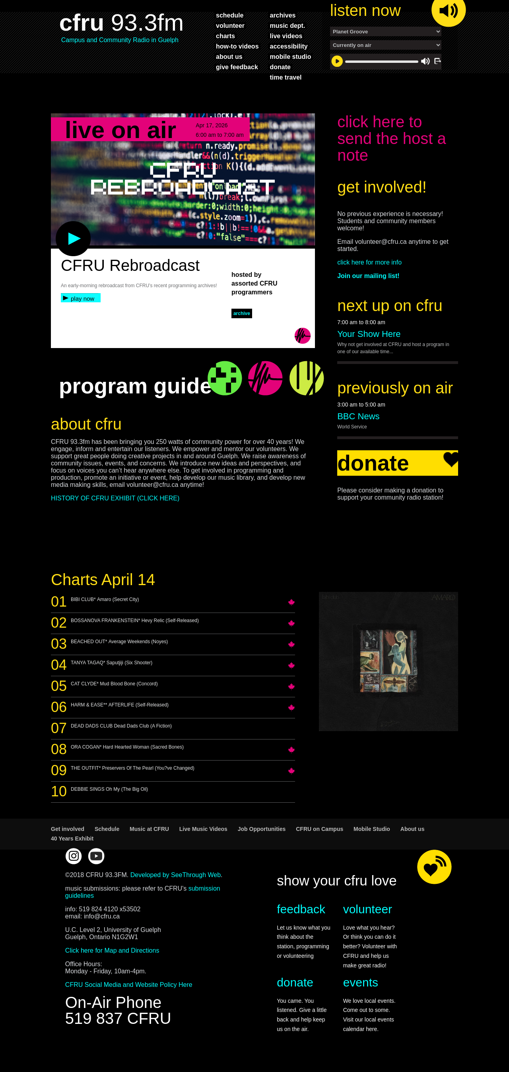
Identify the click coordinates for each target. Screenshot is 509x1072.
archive (241, 317)
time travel (285, 77)
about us (229, 56)
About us (412, 833)
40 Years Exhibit (72, 842)
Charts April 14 (103, 583)
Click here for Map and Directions (112, 954)
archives (282, 15)
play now (82, 302)
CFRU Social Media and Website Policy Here (128, 988)
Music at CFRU (149, 833)
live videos (286, 36)
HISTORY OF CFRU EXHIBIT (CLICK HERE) (115, 502)
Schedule (107, 833)
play (60, 229)
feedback (301, 913)
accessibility (288, 46)
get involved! (382, 191)
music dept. (287, 25)
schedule (229, 15)
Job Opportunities (262, 833)
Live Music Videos (203, 833)
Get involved (67, 833)
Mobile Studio (372, 833)
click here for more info (369, 266)
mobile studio (290, 56)
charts (225, 36)
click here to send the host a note (391, 142)
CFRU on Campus (319, 833)
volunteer (230, 25)
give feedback (237, 67)
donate (280, 67)
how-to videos (237, 46)
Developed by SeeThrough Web (175, 878)
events (360, 986)
